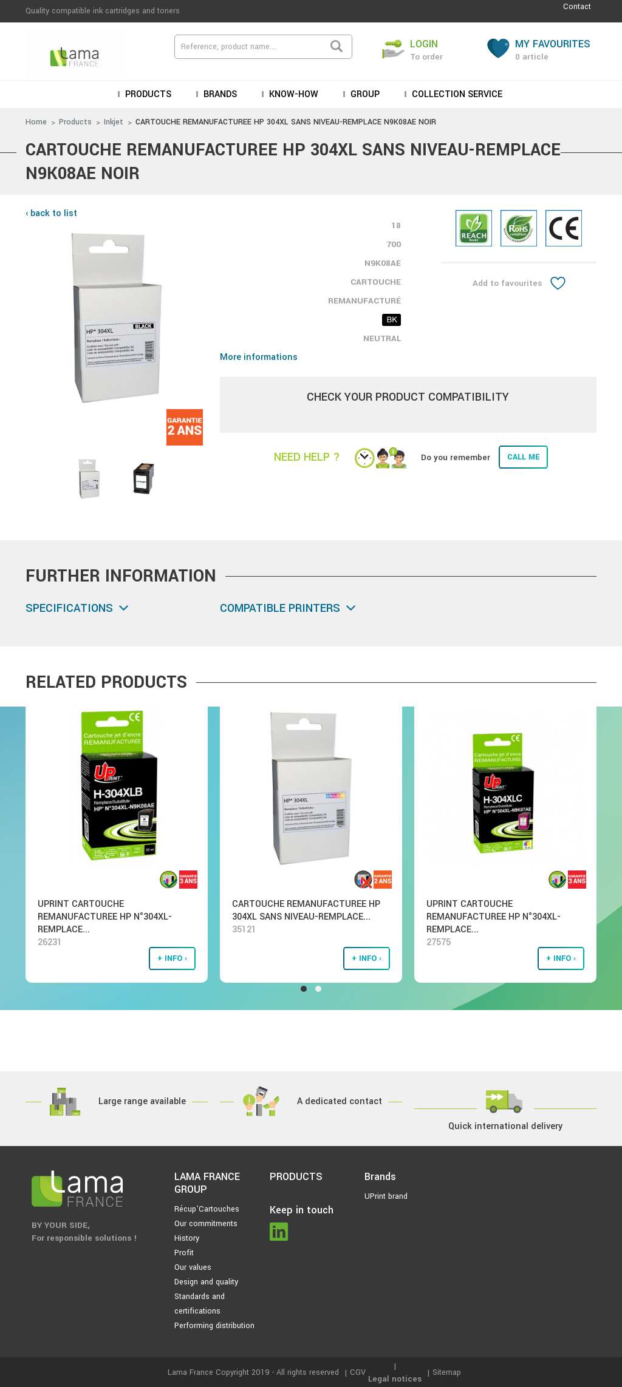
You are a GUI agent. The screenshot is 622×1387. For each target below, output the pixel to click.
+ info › (172, 958)
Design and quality (206, 1282)
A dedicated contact (339, 1101)
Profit (184, 1252)
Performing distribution (214, 1325)
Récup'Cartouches (206, 1209)
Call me (523, 457)
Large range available (142, 1101)
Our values (192, 1267)
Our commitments (206, 1223)
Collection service (455, 94)
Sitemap (446, 1372)
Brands (219, 94)
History (186, 1238)
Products (147, 94)
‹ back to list (51, 213)
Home (36, 122)
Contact (577, 6)
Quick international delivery (505, 1126)
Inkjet (113, 122)
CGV (358, 1372)
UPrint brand (386, 1196)
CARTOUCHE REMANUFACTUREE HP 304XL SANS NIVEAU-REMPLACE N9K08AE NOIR (285, 122)
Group (364, 94)
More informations (259, 357)
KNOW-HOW (292, 94)
